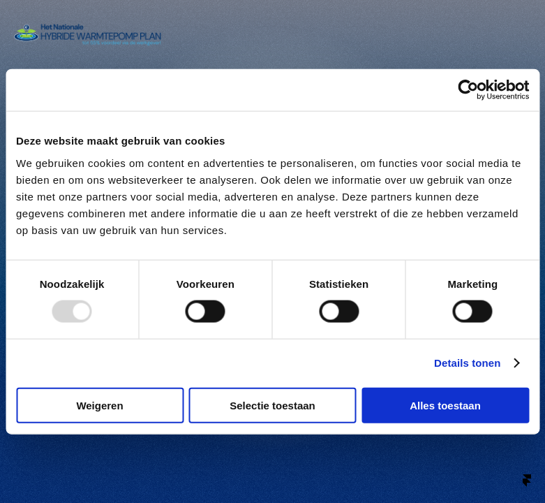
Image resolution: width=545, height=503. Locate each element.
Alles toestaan (445, 405)
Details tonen (467, 363)
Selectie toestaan (272, 405)
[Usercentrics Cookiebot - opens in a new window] (468, 90)
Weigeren (99, 405)
